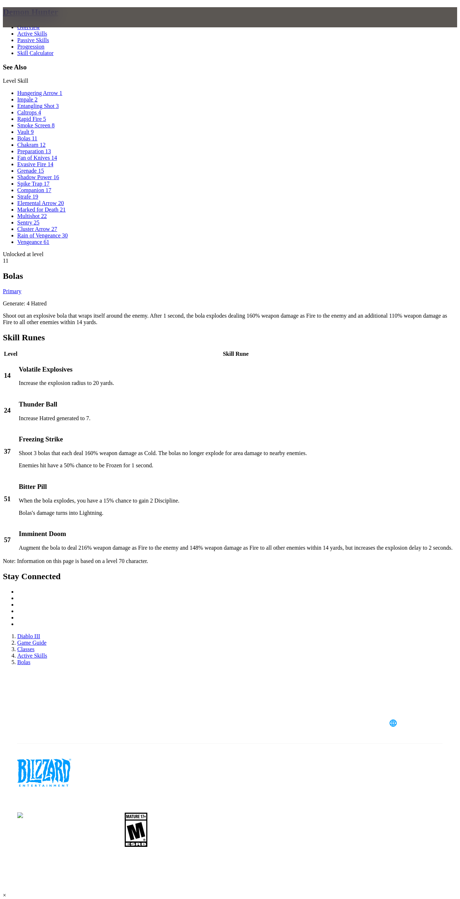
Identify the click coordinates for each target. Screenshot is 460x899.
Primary (12, 291)
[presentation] (31, 26)
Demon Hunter (30, 12)
